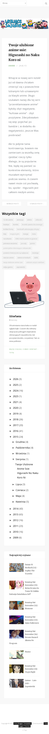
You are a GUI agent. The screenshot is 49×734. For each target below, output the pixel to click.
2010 (16, 531)
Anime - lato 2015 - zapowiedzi (30, 683)
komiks (15, 224)
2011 (16, 526)
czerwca (21, 490)
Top (24, 730)
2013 (16, 514)
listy (4, 234)
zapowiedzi (20, 267)
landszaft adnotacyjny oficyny (28, 229)
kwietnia (21, 501)
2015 (16, 436)
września (21, 453)
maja (19, 495)
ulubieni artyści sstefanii (35, 262)
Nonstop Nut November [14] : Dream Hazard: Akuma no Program (23, 637)
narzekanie (7, 239)
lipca (19, 484)
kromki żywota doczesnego (32, 224)
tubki (36, 258)
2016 (16, 431)
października (23, 447)
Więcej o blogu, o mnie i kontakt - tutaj (23, 351)
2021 (16, 402)
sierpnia (21, 459)
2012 (16, 520)
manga (25, 234)
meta (34, 234)
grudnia (20, 441)
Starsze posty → (37, 204)
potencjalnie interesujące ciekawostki (17, 248)
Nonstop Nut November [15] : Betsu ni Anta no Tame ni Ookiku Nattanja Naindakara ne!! (24, 588)
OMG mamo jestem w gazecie (26, 239)
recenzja (35, 253)
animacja (20, 220)
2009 (16, 537)
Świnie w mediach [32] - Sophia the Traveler (31, 569)
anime (11, 65)
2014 (16, 508)
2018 (16, 419)
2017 (16, 425)
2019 (16, 413)
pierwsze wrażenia (10, 243)
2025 (16, 384)
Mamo (28, 652)
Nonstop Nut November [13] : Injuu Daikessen (32, 620)
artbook (39, 220)
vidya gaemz (8, 267)
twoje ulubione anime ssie (13, 262)
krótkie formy (8, 229)
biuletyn (6, 224)
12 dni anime (8, 220)
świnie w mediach (24, 258)
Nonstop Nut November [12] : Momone (31, 605)
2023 (16, 396)
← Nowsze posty (12, 204)
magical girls (14, 234)
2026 (16, 379)
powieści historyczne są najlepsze (15, 253)
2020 (16, 407)
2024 (16, 390)
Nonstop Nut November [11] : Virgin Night (31, 669)
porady (23, 243)
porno (32, 243)
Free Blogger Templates (22, 723)
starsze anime (8, 258)
